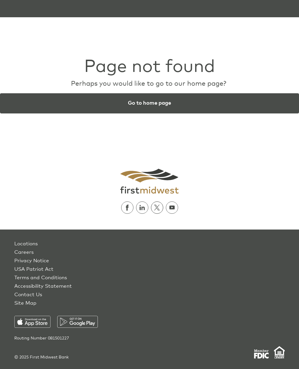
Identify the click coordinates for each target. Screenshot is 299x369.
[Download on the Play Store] (77, 321)
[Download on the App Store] (35, 321)
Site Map (25, 303)
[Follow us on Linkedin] (143, 207)
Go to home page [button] (149, 103)
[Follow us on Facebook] (128, 207)
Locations (26, 244)
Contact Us (28, 294)
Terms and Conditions (40, 277)
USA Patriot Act (33, 269)
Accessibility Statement (43, 286)
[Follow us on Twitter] (158, 207)
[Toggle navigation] (8, 8)
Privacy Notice (31, 260)
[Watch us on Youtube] (172, 207)
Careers (24, 252)
